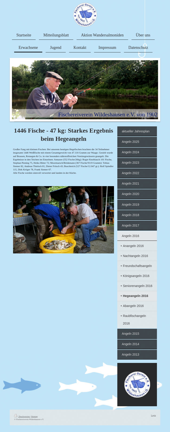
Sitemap (34, 416)
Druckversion (22, 416)
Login (153, 415)
